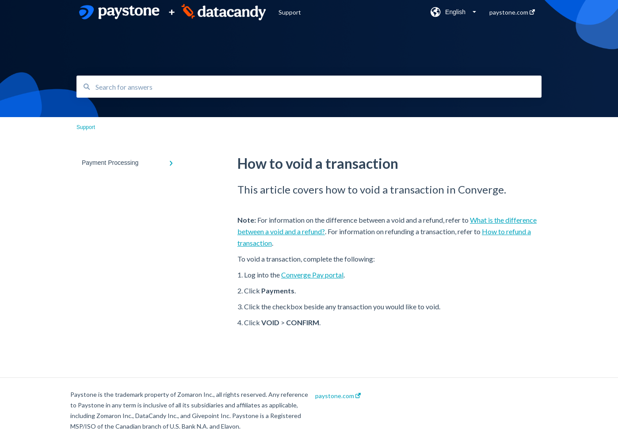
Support (289, 12)
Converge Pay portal (312, 274)
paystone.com (338, 395)
